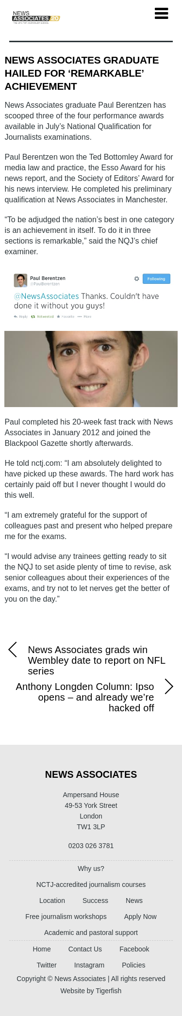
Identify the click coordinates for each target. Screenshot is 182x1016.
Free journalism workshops (65, 916)
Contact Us (85, 949)
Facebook (134, 949)
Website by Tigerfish (91, 991)
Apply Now (140, 916)
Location (52, 900)
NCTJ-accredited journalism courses (91, 884)
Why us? (91, 868)
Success (95, 900)
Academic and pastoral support (91, 932)
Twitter (47, 965)
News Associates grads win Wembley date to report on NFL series (84, 660)
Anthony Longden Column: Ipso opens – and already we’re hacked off (96, 697)
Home (41, 949)
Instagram (89, 965)
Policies (133, 965)
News (134, 900)
